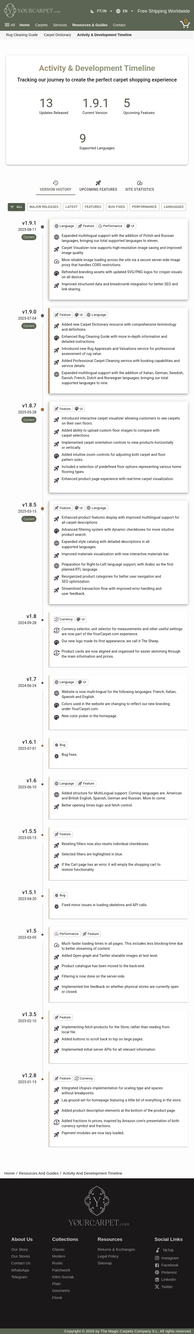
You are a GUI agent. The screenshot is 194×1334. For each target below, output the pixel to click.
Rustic (57, 1263)
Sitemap (105, 1263)
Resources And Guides (39, 1173)
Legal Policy (108, 1256)
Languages (174, 207)
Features (93, 207)
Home (9, 1173)
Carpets (41, 25)
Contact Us (21, 1263)
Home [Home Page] (25, 25)
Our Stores (20, 1256)
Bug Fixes (116, 207)
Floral (57, 1297)
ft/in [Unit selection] (102, 11)
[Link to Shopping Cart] (185, 24)
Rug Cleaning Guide (22, 35)
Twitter (164, 1286)
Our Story (19, 1249)
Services (60, 25)
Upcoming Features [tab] (98, 185)
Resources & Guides (89, 25)
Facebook (167, 1265)
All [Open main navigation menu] (9, 25)
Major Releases (44, 207)
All (16, 207)
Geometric (61, 1290)
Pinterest (166, 1272)
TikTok (164, 1250)
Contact (119, 25)
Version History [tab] (55, 185)
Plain (56, 1284)
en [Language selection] (125, 11)
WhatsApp (20, 1270)
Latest (71, 207)
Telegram (19, 1277)
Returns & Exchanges (116, 1249)
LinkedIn (165, 1279)
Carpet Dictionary (57, 35)
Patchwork (61, 1270)
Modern (58, 1256)
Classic (58, 1249)
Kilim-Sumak (63, 1277)
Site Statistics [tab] (139, 185)
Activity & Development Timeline (104, 35)
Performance (144, 207)
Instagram (167, 1258)
